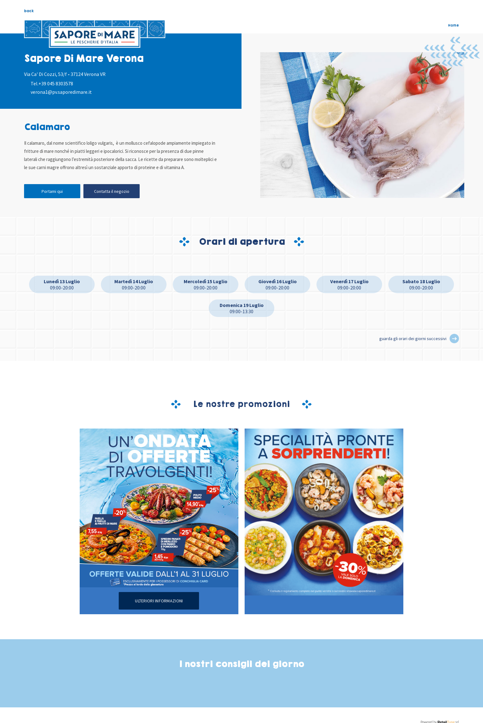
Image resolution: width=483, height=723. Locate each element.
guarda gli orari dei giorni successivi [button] (412, 338)
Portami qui (52, 191)
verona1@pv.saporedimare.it (61, 92)
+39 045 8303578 (55, 83)
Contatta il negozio (111, 191)
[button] (454, 338)
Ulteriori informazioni (159, 601)
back (29, 10)
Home (453, 25)
